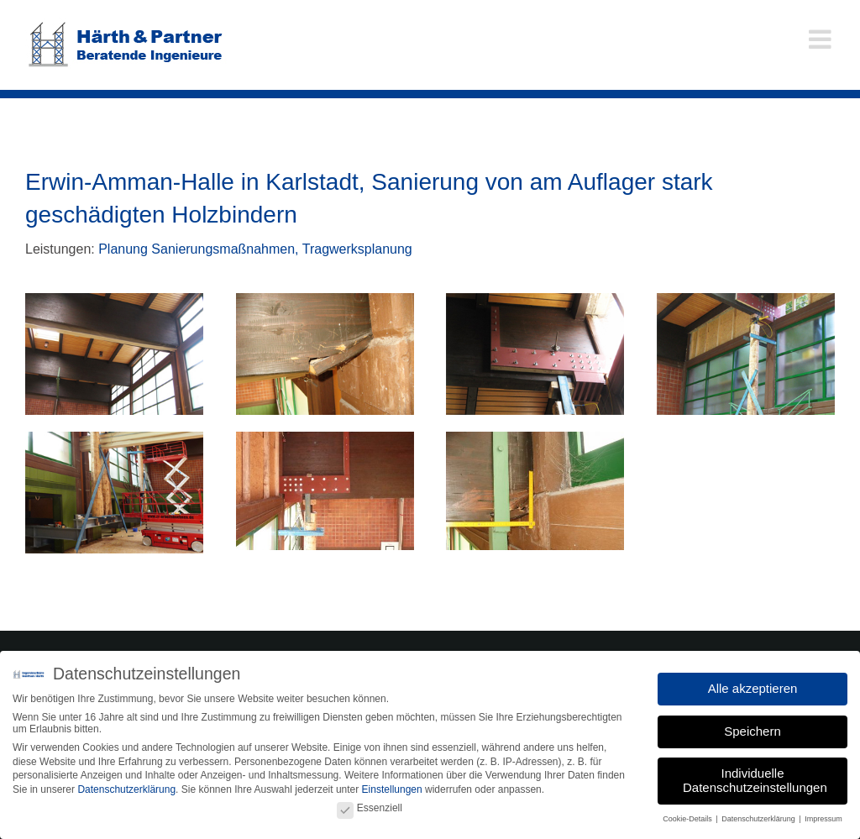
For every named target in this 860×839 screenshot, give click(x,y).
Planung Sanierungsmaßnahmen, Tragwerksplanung (255, 249)
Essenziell (369, 804)
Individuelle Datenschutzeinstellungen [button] (755, 776)
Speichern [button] (752, 726)
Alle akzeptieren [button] (753, 684)
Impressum (823, 814)
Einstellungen (392, 785)
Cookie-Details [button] (688, 814)
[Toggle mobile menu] (822, 39)
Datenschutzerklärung (126, 785)
